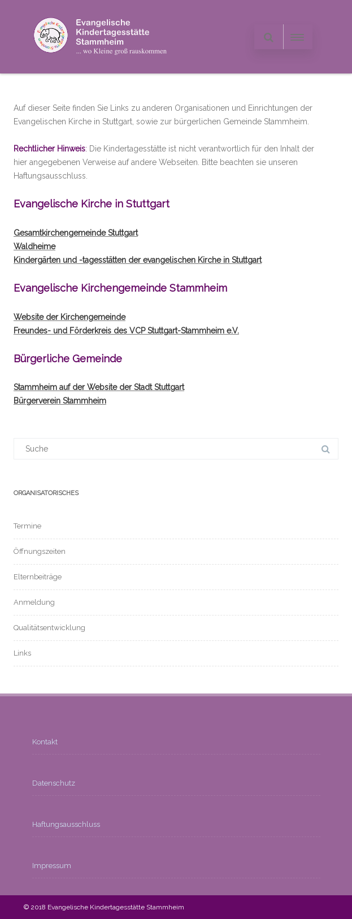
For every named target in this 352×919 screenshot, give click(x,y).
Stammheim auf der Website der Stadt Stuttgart (99, 387)
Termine (27, 526)
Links (22, 653)
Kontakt (45, 742)
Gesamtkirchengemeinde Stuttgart (76, 232)
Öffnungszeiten (40, 551)
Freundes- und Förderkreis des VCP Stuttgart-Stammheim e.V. (126, 330)
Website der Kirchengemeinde (69, 317)
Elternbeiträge (38, 577)
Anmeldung (34, 602)
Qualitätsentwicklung (49, 627)
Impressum (51, 865)
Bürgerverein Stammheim (60, 400)
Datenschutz (53, 783)
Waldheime (34, 246)
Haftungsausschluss (66, 824)
